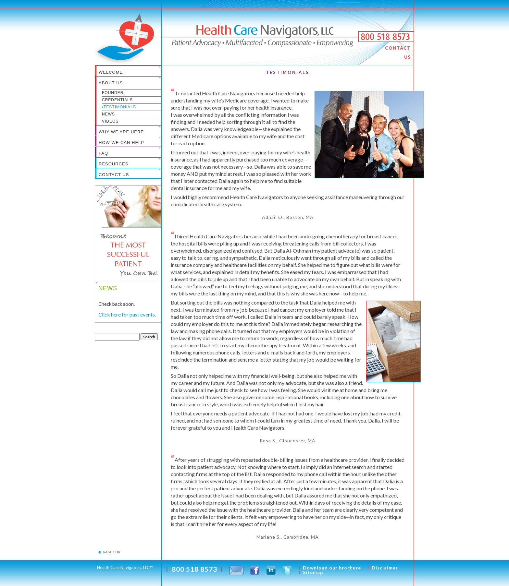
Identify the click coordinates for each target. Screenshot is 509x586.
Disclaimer (385, 567)
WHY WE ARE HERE (121, 131)
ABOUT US (111, 82)
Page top (111, 552)
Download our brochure (332, 567)
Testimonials (120, 107)
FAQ (103, 153)
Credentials (117, 100)
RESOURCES (113, 163)
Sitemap (313, 572)
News (108, 114)
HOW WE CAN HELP (121, 142)
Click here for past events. (127, 314)
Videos (110, 121)
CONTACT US (398, 52)
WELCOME (111, 72)
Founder (112, 92)
